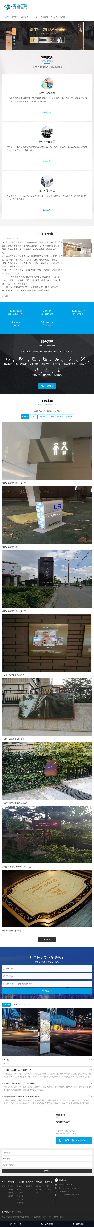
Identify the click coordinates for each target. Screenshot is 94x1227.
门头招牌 (51, 417)
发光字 (33, 417)
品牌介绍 (11, 1186)
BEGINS (19, 311)
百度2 (18, 1212)
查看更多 (47, 940)
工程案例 (44, 17)
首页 (7, 17)
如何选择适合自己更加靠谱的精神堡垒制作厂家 (22, 1097)
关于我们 (15, 17)
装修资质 (11, 1196)
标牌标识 (25, 417)
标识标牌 (24, 17)
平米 (49, 311)
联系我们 (63, 17)
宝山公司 (7, 1060)
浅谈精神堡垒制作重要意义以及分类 (17, 1071)
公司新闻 (6, 1006)
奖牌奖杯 (68, 417)
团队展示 (29, 1186)
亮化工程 (60, 417)
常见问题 (27, 1006)
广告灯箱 (34, 17)
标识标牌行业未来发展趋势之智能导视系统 (20, 1084)
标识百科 (17, 1006)
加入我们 (48, 1189)
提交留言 (47, 1171)
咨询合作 (47, 113)
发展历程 (11, 1189)
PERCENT (49, 322)
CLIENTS (81, 311)
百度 (12, 1212)
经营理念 (11, 1193)
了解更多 (5, 296)
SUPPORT (17, 322)
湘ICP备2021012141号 (57, 1217)
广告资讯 (54, 17)
